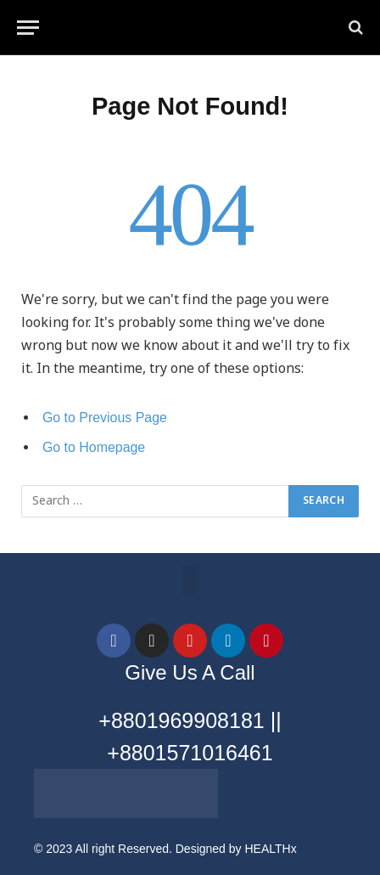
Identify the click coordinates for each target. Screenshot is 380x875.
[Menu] (28, 27)
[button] (190, 580)
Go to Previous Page (104, 417)
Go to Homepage (93, 447)
